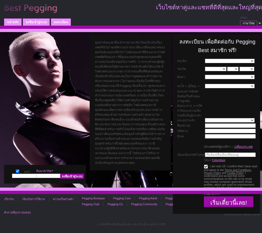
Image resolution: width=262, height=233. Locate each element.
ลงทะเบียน (61, 22)
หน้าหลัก (13, 22)
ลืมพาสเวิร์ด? (44, 171)
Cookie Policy (235, 173)
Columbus (218, 160)
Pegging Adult (148, 198)
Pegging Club (90, 204)
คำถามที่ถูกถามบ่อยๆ (17, 212)
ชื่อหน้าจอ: (184, 125)
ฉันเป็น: (182, 61)
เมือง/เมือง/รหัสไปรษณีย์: (192, 154)
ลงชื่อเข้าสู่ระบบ (36, 22)
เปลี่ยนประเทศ (243, 146)
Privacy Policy (212, 173)
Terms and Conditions (238, 170)
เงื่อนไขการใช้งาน (33, 199)
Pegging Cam (122, 198)
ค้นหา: (181, 77)
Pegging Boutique (93, 198)
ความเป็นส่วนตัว (63, 199)
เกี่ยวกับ (9, 199)
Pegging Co (115, 204)
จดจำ (17, 170)
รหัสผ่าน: (183, 131)
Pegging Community (144, 204)
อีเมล (180, 136)
